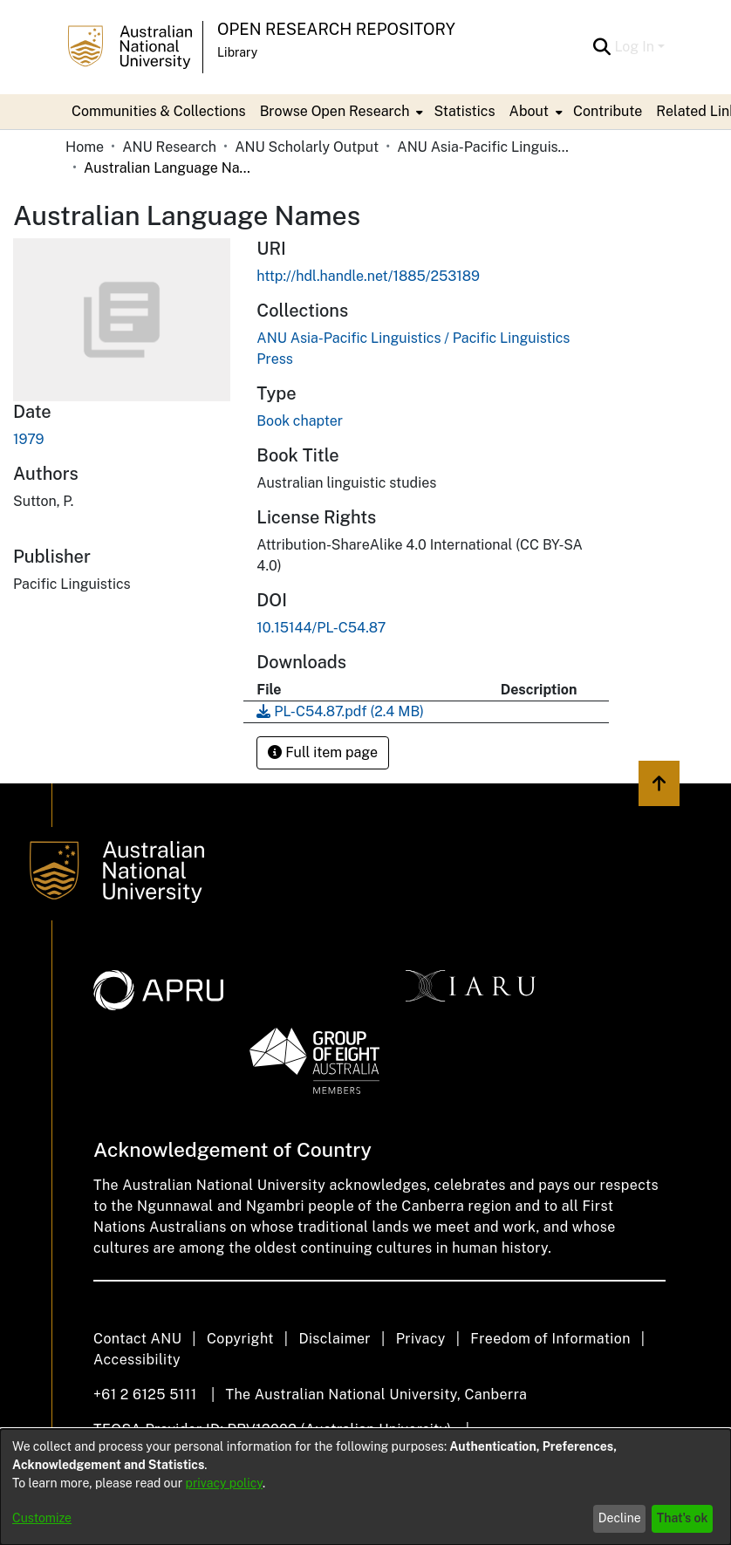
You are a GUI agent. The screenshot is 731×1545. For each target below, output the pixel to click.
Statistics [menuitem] (464, 111)
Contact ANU (137, 1338)
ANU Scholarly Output (307, 147)
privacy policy (224, 1483)
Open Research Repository (336, 29)
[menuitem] (340, 111)
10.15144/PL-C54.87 (322, 627)
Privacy (421, 1338)
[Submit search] (601, 47)
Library (237, 52)
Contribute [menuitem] (607, 111)
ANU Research (169, 147)
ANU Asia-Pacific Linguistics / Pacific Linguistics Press (484, 147)
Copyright (240, 1338)
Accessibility (137, 1359)
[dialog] (365, 1487)
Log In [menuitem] (634, 46)
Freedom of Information (550, 1338)
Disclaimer (334, 1338)
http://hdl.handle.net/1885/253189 (368, 276)
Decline (619, 1518)
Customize (42, 1518)
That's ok (682, 1518)
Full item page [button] (323, 752)
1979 (28, 439)
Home (84, 147)
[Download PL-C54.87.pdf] (340, 711)
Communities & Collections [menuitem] (159, 111)
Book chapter (299, 421)
